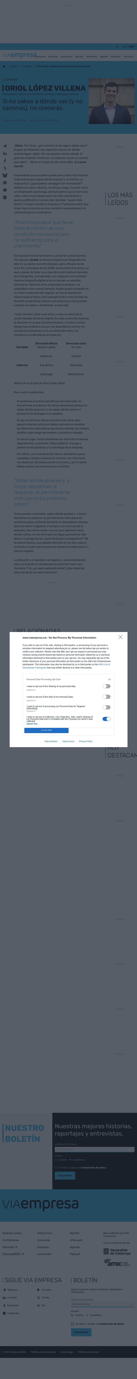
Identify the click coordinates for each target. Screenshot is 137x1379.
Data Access (68, 741)
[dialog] (69, 689)
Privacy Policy (85, 741)
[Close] (121, 638)
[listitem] (69, 679)
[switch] (107, 686)
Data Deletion (51, 741)
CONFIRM (46, 730)
